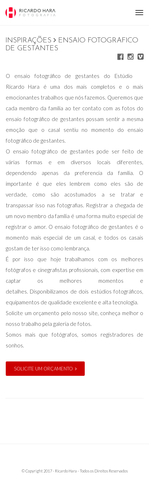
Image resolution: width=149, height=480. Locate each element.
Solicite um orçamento (45, 368)
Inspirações (28, 40)
